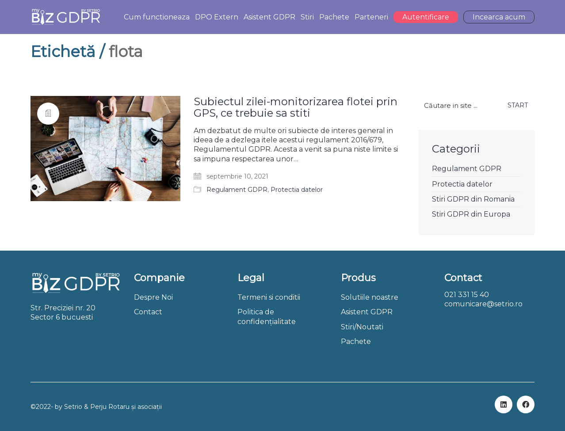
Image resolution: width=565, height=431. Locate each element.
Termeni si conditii (268, 297)
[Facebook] (525, 404)
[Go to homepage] (66, 17)
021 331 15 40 (466, 294)
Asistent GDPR (367, 312)
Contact (148, 312)
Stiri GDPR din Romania (473, 199)
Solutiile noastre (369, 297)
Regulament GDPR (236, 190)
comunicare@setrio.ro (483, 304)
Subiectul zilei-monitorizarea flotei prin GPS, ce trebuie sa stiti (295, 107)
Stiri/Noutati (362, 327)
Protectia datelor (297, 190)
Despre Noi (153, 297)
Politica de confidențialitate (266, 316)
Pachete (356, 341)
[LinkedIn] (503, 404)
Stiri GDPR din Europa (471, 214)
